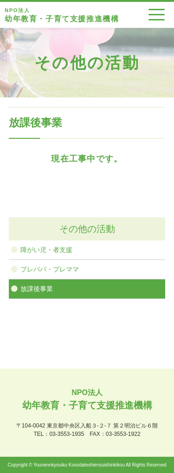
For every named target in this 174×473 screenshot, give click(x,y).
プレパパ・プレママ (49, 269)
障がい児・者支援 (46, 249)
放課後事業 (36, 288)
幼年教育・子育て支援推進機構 (62, 14)
